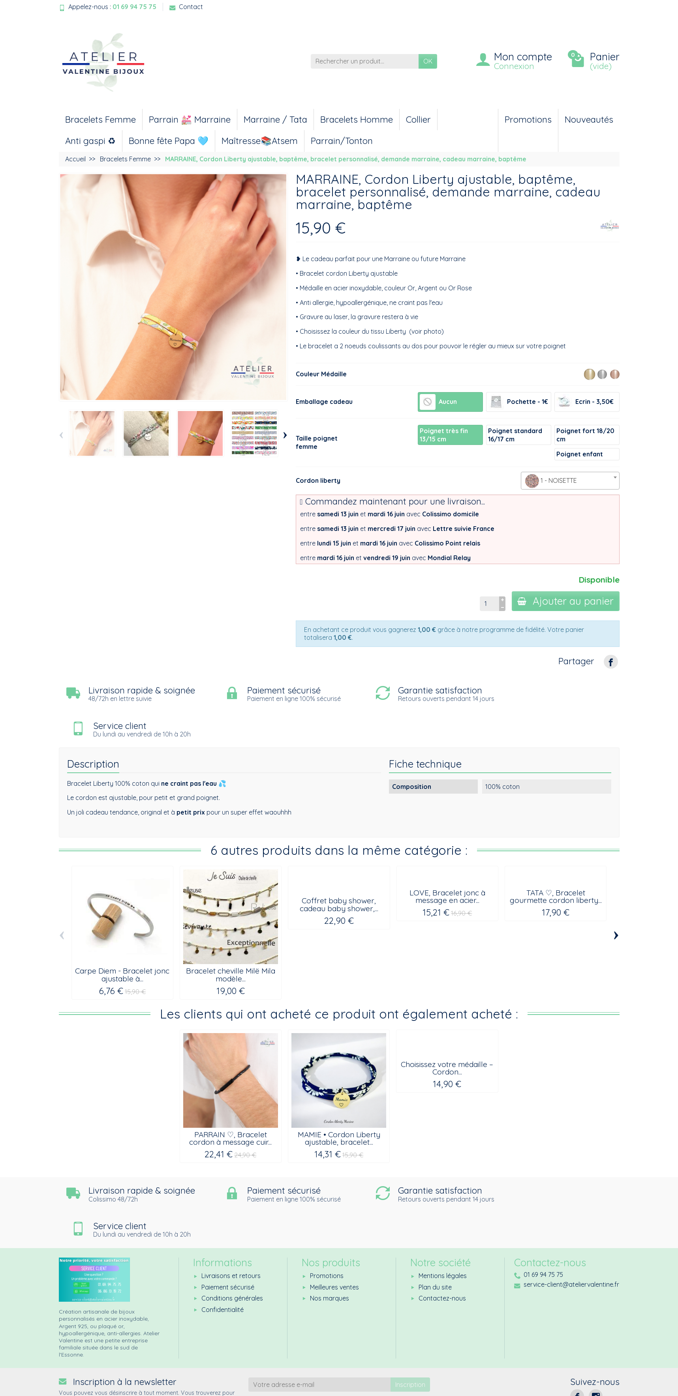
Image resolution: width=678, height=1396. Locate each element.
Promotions (528, 119)
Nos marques (329, 1252)
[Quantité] (488, 603)
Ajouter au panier (565, 600)
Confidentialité (222, 1264)
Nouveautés (589, 119)
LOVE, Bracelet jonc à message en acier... (447, 861)
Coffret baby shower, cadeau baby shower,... (339, 869)
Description (93, 729)
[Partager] (611, 662)
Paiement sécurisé (227, 1241)
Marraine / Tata (275, 119)
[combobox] (570, 481)
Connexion (514, 66)
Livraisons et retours (231, 1230)
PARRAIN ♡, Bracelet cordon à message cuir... (230, 1103)
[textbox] (570, 481)
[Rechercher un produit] (365, 61)
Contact (186, 7)
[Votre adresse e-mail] (319, 1339)
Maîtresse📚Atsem (260, 140)
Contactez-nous (442, 1252)
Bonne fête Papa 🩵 (168, 140)
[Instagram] (596, 1350)
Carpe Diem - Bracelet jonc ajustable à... (122, 939)
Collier (418, 119)
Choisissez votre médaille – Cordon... (447, 1033)
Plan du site (435, 1241)
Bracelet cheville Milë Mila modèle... (230, 939)
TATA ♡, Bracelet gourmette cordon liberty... (556, 861)
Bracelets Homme (356, 119)
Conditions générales (232, 1252)
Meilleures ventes (334, 1241)
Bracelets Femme (100, 119)
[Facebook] (577, 1350)
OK (427, 61)
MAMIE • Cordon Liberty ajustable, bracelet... (339, 1103)
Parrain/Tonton (342, 140)
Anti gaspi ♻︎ (90, 140)
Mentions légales (443, 1230)
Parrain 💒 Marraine (190, 119)
